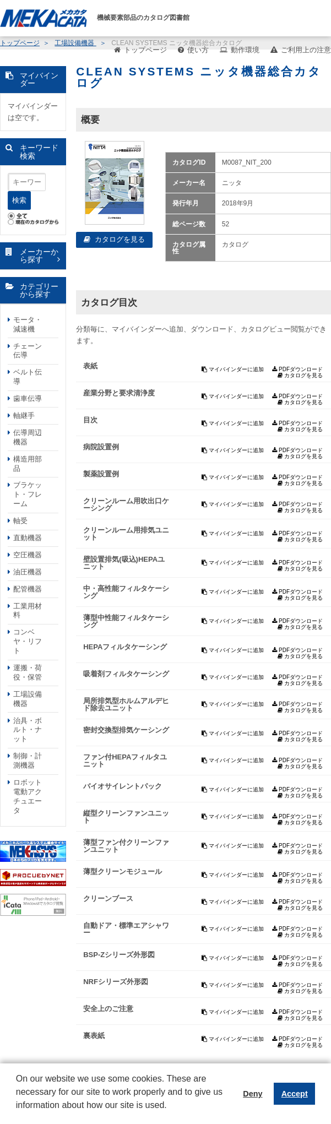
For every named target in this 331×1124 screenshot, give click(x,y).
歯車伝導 (27, 398)
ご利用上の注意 (306, 50)
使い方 (198, 50)
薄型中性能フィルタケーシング (126, 621)
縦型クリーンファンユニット (126, 816)
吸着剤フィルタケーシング (126, 674)
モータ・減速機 (27, 324)
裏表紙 (94, 1035)
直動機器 (27, 538)
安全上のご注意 (108, 1008)
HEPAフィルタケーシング (125, 647)
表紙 (90, 366)
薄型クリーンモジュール (122, 871)
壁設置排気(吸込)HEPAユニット (124, 563)
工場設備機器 (27, 699)
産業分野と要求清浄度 (119, 393)
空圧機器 (27, 555)
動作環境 (245, 50)
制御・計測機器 (27, 760)
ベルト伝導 (27, 376)
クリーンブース (108, 898)
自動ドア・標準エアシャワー (126, 929)
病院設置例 (101, 447)
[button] (17, 1113)
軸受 (20, 521)
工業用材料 (27, 611)
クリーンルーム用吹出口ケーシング (126, 504)
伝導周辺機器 (27, 437)
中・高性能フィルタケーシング (126, 592)
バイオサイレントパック (122, 786)
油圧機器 (27, 572)
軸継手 (24, 415)
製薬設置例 (101, 474)
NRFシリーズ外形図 (115, 982)
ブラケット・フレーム (27, 494)
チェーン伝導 (27, 351)
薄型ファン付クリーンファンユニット (126, 846)
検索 (19, 200)
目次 (90, 420)
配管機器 (27, 589)
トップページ (145, 50)
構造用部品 (27, 464)
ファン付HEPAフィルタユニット (125, 760)
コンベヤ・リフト (27, 641)
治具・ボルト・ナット (27, 729)
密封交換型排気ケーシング (126, 730)
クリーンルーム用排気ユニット (126, 533)
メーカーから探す (39, 256)
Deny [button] (252, 1093)
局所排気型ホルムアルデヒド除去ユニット (126, 704)
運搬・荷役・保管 (27, 672)
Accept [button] (294, 1093)
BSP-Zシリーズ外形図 (119, 955)
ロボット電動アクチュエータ (27, 796)
